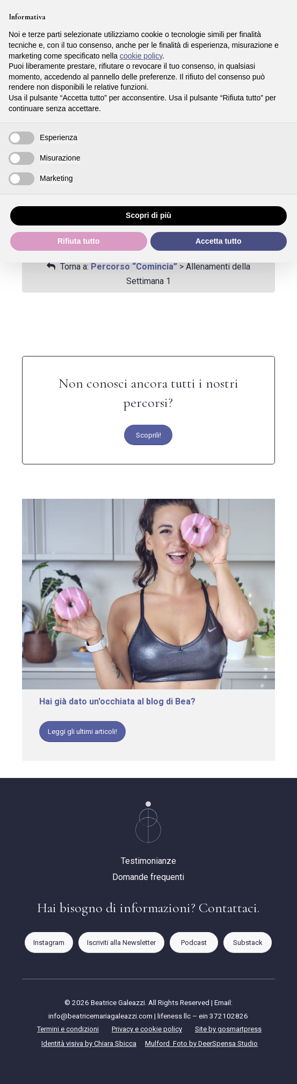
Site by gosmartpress (228, 1029)
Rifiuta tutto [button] (78, 241)
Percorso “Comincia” (134, 266)
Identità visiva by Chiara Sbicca (88, 1043)
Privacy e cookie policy (147, 1029)
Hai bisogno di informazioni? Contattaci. (148, 907)
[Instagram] (49, 942)
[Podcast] (194, 942)
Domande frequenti (148, 877)
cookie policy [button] (141, 56)
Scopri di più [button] (148, 215)
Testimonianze (148, 861)
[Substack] (247, 942)
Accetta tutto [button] (218, 241)
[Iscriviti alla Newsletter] (121, 942)
